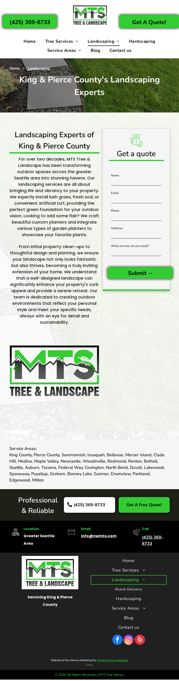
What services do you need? (130, 246)
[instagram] (129, 640)
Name (115, 175)
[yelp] (140, 640)
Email (115, 193)
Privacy (89, 664)
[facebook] (117, 640)
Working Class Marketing (112, 660)
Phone (115, 211)
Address (117, 228)
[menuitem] (29, 41)
